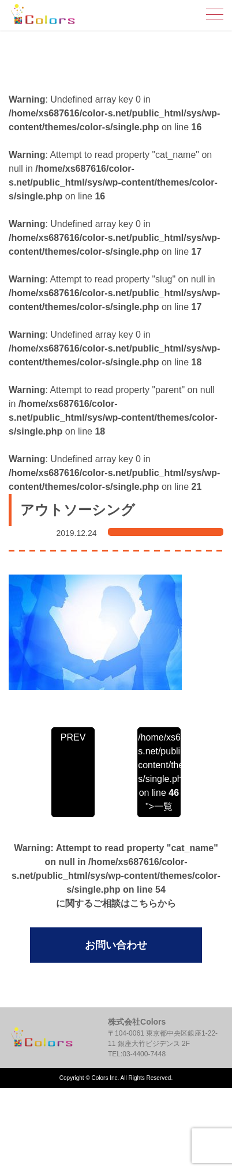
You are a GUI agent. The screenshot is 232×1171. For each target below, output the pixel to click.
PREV (73, 737)
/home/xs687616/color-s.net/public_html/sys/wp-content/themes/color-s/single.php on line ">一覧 (158, 771)
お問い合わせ (116, 945)
